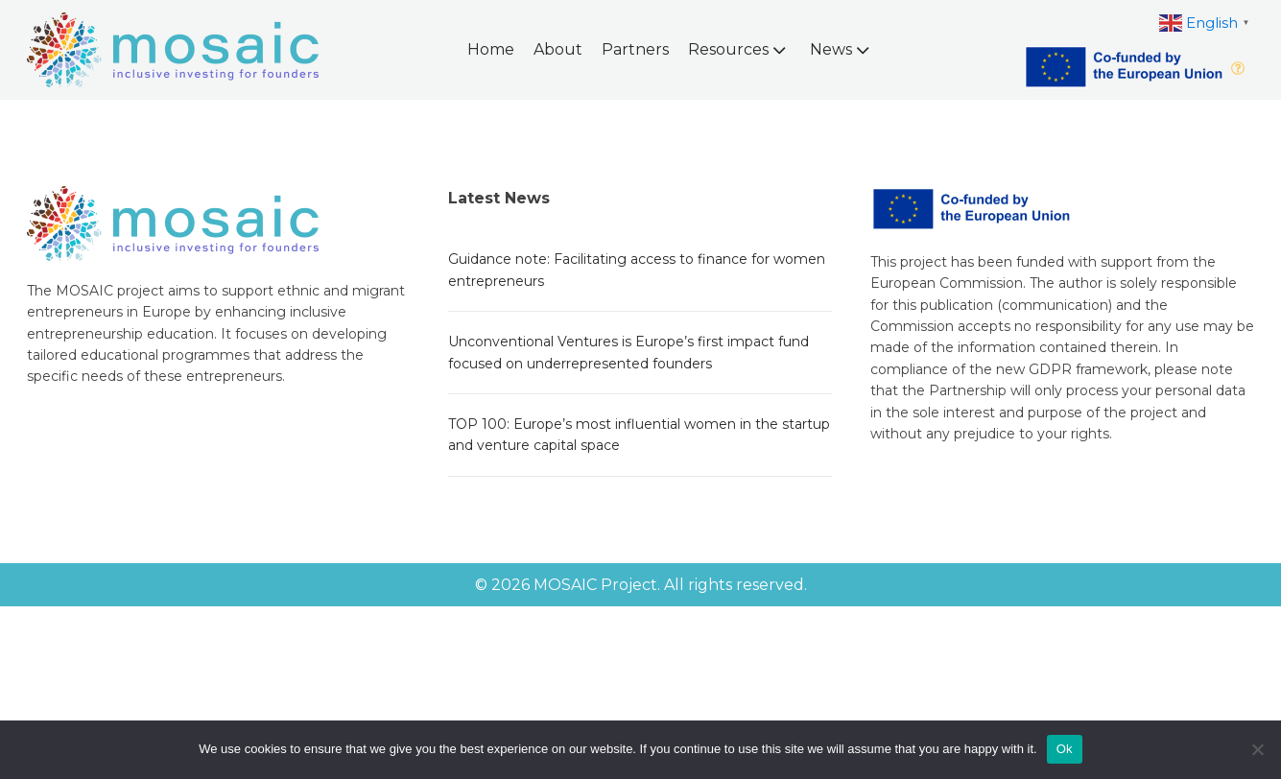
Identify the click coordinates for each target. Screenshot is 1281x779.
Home (490, 49)
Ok (1064, 749)
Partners (635, 49)
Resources (739, 49)
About (558, 49)
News (841, 49)
